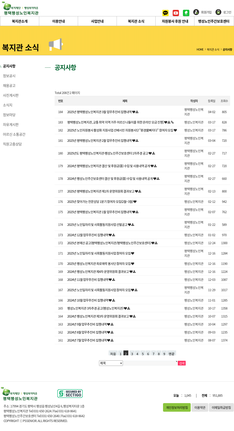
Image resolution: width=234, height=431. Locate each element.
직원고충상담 (12, 144)
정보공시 (9, 76)
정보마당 (9, 115)
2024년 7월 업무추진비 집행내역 (87, 340)
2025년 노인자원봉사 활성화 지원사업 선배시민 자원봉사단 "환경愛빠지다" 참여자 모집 (120, 130)
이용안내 (58, 21)
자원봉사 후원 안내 (175, 21)
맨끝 (172, 353)
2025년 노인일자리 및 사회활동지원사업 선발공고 (97, 224)
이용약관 (199, 407)
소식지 (7, 105)
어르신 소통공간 (14, 134)
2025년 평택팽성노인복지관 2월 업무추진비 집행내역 (99, 140)
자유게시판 (11, 125)
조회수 (224, 100)
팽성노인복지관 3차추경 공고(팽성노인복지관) (95, 308)
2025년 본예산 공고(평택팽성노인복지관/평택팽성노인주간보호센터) (109, 242)
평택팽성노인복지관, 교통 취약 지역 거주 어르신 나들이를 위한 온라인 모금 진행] (115, 122)
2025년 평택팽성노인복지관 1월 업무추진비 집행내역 (99, 211)
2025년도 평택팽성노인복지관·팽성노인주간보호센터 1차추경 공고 (108, 153)
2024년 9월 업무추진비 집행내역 (87, 324)
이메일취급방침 (221, 407)
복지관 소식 (136, 21)
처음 (113, 353)
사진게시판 (11, 95)
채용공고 (9, 86)
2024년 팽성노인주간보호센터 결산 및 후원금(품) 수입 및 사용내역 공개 (110, 178)
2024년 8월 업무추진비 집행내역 (87, 332)
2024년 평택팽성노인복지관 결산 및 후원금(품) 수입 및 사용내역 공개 (109, 165)
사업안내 (97, 21)
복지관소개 (19, 21)
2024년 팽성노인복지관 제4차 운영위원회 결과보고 (98, 271)
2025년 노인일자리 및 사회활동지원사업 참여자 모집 (99, 253)
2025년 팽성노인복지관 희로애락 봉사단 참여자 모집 (99, 263)
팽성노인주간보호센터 (213, 21)
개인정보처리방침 (177, 407)
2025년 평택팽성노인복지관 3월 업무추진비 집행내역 (99, 111)
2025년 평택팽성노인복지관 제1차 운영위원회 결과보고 (101, 191)
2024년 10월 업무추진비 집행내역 (88, 300)
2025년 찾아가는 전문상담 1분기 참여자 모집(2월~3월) (100, 201)
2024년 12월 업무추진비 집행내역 (88, 234)
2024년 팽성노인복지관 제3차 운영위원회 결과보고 (98, 316)
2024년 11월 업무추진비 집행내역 (88, 279)
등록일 (211, 100)
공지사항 (9, 66)
